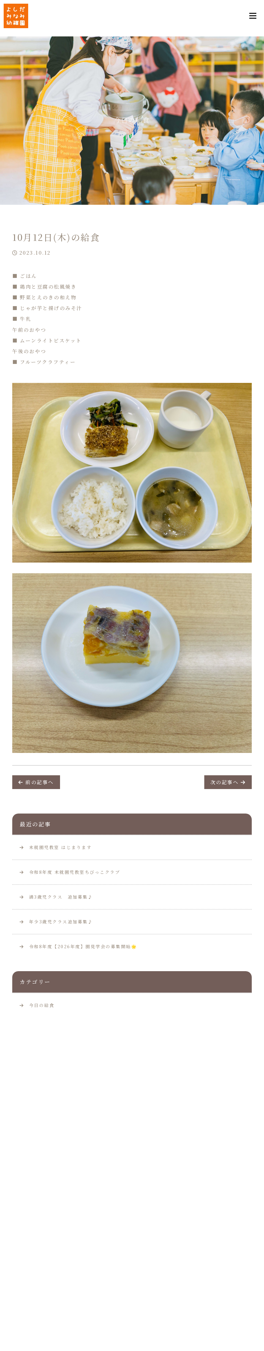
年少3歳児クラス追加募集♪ (56, 922)
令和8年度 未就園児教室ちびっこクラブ (70, 872)
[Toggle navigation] (252, 16)
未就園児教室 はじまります (56, 847)
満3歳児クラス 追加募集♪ (56, 897)
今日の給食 (42, 1005)
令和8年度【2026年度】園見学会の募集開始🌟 (78, 946)
